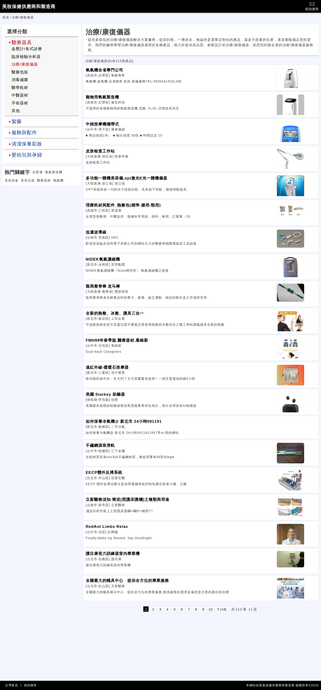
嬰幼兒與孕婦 (27, 155)
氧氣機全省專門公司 (104, 70)
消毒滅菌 (20, 80)
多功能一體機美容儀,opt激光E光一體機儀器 (127, 178)
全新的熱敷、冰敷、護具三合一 (115, 313)
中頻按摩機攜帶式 (102, 124)
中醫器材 (20, 95)
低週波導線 (96, 232)
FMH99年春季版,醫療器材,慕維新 (117, 340)
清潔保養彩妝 (27, 143)
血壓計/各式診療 (27, 49)
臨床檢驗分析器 (26, 57)
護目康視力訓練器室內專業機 (113, 553)
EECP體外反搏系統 (104, 472)
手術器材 (20, 103)
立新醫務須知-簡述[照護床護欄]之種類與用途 (127, 499)
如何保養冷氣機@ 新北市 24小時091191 (124, 421)
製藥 (17, 121)
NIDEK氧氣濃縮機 (103, 259)
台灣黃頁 (11, 685)
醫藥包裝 (20, 72)
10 (210, 609)
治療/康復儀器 (25, 64)
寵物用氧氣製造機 (102, 97)
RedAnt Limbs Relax (107, 526)
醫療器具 (22, 42)
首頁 (5, 17)
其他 (16, 111)
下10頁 (222, 609)
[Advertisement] (41, 217)
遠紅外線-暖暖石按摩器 (107, 367)
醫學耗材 (20, 87)
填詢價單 (312, 6)
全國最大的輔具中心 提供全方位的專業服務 (127, 580)
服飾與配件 (24, 132)
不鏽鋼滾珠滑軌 (100, 445)
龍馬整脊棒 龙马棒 (103, 286)
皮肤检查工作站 (100, 151)
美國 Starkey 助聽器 (105, 394)
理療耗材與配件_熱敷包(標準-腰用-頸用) (123, 205)
